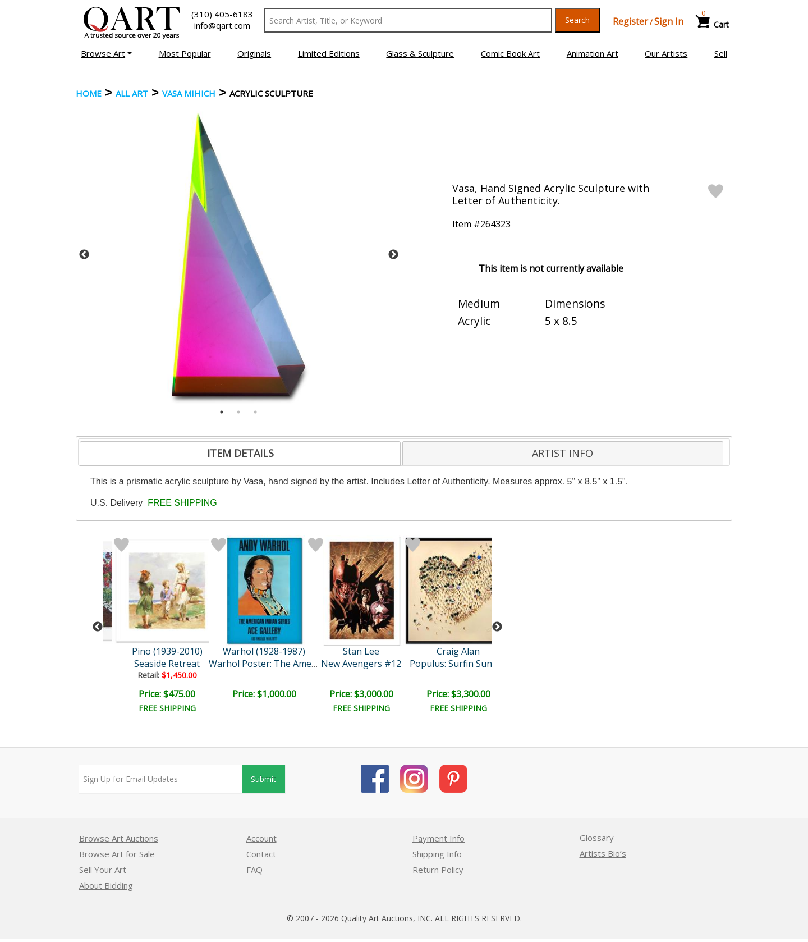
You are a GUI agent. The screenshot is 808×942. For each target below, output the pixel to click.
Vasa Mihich (188, 93)
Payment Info (438, 838)
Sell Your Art (102, 869)
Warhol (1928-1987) (264, 651)
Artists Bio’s (603, 853)
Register (630, 21)
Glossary (597, 837)
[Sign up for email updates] (160, 779)
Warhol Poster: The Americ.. (267, 663)
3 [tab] (255, 412)
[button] (106, 53)
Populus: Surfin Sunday (458, 663)
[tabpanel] (239, 255)
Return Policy (437, 869)
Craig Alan (458, 651)
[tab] (240, 453)
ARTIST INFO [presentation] (562, 453)
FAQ (254, 869)
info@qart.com (222, 25)
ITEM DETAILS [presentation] (240, 453)
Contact (261, 853)
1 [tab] (221, 412)
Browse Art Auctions (118, 838)
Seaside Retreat (167, 663)
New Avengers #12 (361, 663)
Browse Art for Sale (117, 853)
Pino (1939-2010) (167, 651)
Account (261, 838)
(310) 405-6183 (222, 14)
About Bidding (106, 885)
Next (393, 254)
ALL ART (132, 93)
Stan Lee (361, 651)
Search (577, 20)
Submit (263, 779)
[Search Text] (408, 20)
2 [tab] (238, 412)
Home (89, 93)
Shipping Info (437, 853)
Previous (84, 254)
